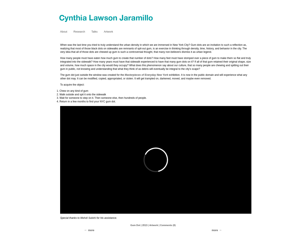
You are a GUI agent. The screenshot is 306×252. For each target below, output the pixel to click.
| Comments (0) (167, 225)
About (63, 31)
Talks (94, 31)
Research (79, 31)
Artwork (108, 31)
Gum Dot (135, 225)
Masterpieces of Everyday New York (146, 74)
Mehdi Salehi (88, 217)
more (215, 230)
